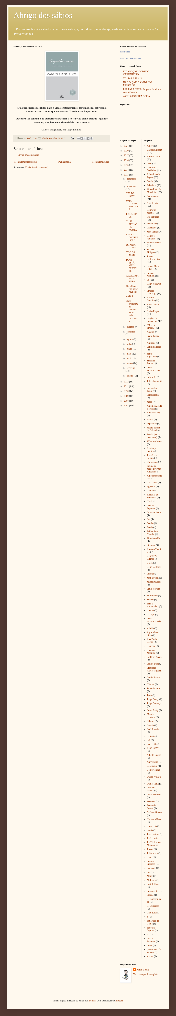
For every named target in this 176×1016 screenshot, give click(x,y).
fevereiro (131, 368)
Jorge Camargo (154, 703)
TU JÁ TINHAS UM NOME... (131, 225)
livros (149, 945)
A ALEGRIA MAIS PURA (132, 278)
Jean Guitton (153, 834)
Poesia (150, 181)
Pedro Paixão (153, 336)
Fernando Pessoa (151, 807)
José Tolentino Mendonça (154, 843)
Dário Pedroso (154, 794)
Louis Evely (152, 710)
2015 (126, 165)
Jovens (150, 849)
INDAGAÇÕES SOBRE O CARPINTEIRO (136, 73)
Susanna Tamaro (151, 362)
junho (130, 349)
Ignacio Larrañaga (152, 292)
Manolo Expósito (151, 715)
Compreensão (153, 770)
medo (149, 402)
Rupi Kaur (152, 912)
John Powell (153, 578)
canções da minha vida (152, 319)
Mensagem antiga (100, 162)
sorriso (150, 956)
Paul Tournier (153, 729)
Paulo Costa (125, 52)
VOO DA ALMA (131, 254)
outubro (131, 327)
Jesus (149, 695)
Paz (148, 519)
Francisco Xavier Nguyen (154, 669)
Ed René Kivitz (154, 657)
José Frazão (152, 838)
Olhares (150, 721)
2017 (126, 155)
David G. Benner (151, 789)
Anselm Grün (153, 156)
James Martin (153, 688)
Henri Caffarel (154, 567)
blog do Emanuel (151, 940)
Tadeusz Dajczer (151, 929)
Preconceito (152, 891)
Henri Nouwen (154, 284)
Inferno (150, 573)
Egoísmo (151, 486)
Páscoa (150, 895)
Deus (149, 163)
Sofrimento (152, 595)
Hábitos (150, 684)
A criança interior (151, 449)
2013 (126, 174)
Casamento (152, 766)
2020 (126, 150)
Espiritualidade (154, 347)
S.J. (148, 740)
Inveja (150, 830)
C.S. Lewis (152, 482)
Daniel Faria (153, 783)
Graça (149, 563)
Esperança (152, 423)
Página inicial (64, 162)
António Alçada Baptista (154, 407)
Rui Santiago (153, 217)
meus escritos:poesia (154, 620)
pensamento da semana (154, 951)
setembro (131, 331)
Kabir (149, 857)
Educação (151, 377)
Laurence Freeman (151, 862)
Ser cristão (152, 744)
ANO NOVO (153, 748)
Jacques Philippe (151, 251)
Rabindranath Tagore (153, 176)
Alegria (150, 332)
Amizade (151, 343)
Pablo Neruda (153, 589)
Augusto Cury (153, 412)
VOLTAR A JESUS (132, 78)
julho (129, 344)
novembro (131, 186)
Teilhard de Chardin (152, 533)
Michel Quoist (154, 582)
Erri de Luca (153, 663)
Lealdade (151, 868)
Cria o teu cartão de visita (130, 58)
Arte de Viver (153, 203)
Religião (151, 736)
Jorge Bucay (153, 699)
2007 (126, 405)
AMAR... (130, 296)
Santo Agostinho (152, 355)
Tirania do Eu (153, 538)
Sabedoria (151, 185)
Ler (148, 872)
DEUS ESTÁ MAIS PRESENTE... (131, 265)
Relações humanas (151, 237)
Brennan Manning (151, 651)
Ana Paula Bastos (152, 640)
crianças (151, 614)
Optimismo (152, 462)
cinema (150, 610)
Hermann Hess (154, 819)
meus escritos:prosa (153, 369)
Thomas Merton (154, 242)
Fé (148, 280)
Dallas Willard (154, 777)
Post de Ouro (153, 884)
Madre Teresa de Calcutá (153, 429)
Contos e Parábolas (151, 169)
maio (129, 353)
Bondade (151, 646)
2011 (126, 386)
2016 (126, 160)
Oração (150, 725)
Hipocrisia (152, 826)
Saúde (150, 527)
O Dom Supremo (151, 507)
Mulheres (151, 880)
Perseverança (153, 395)
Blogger (119, 1000)
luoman (92, 1000)
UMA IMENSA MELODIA (132, 205)
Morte (150, 876)
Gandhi (150, 490)
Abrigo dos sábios (43, 15)
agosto (130, 339)
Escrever (151, 801)
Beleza (150, 419)
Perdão (150, 523)
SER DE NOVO (130, 194)
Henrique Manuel (151, 211)
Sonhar (150, 599)
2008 (126, 401)
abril (129, 358)
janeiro (130, 375)
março (130, 363)
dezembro (131, 179)
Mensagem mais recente (25, 162)
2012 (126, 381)
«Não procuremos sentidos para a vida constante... (132, 311)
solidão (150, 628)
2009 (126, 396)
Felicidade (152, 223)
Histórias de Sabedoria (152, 496)
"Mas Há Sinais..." (151, 326)
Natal (149, 501)
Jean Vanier (152, 231)
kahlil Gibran (153, 304)
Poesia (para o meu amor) (153, 436)
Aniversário (152, 762)
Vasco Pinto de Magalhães (154, 190)
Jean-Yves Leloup (152, 456)
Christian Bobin (154, 150)
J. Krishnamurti (154, 381)
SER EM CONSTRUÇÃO (132, 237)
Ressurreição (153, 906)
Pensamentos (153, 196)
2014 (126, 170)
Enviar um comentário (28, 155)
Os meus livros (154, 512)
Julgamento (152, 853)
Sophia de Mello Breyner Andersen (154, 469)
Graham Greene (154, 812)
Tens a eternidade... (153, 605)
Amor (149, 146)
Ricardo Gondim (151, 299)
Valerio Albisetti (154, 441)
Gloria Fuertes (153, 677)
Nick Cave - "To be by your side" (132, 289)
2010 (126, 391)
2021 (126, 146)
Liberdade (152, 227)
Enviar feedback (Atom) (36, 167)
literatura (151, 545)
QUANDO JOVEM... (132, 246)
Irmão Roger (153, 311)
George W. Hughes (152, 557)
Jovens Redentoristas (153, 258)
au (148, 934)
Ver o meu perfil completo (145, 974)
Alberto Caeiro (154, 755)
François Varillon (151, 274)
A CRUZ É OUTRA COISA (136, 96)
